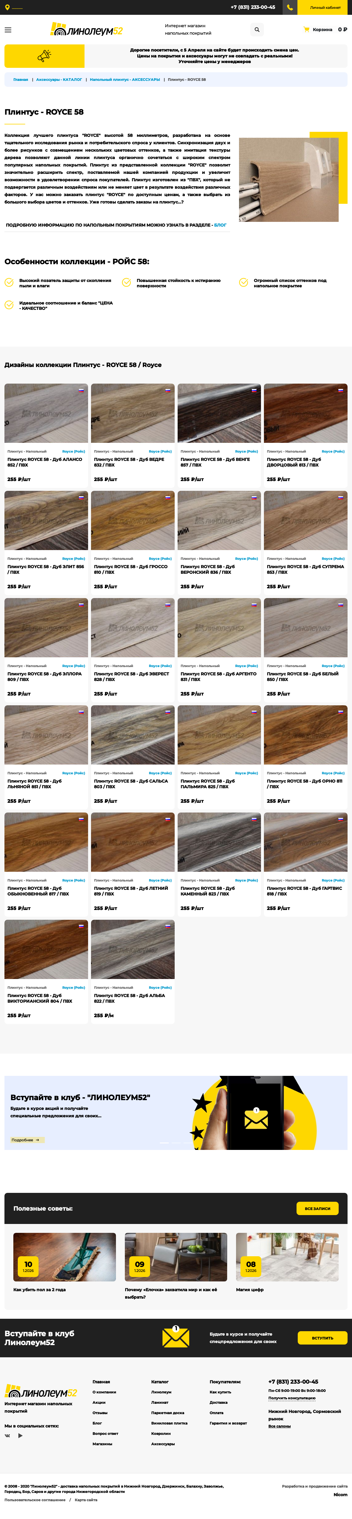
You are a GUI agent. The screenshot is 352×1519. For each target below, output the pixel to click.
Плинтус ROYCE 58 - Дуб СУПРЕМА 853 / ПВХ (305, 569)
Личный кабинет (325, 7)
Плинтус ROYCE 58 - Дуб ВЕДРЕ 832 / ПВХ (129, 462)
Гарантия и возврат (228, 1432)
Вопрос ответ (105, 1442)
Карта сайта (86, 1509)
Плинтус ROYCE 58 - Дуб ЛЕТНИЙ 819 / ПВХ (131, 891)
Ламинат (159, 1411)
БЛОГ (220, 225)
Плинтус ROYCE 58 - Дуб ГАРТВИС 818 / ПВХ (304, 891)
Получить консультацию (292, 1407)
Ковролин (161, 1442)
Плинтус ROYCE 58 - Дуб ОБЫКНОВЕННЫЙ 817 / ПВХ (38, 891)
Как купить (220, 1401)
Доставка (218, 1411)
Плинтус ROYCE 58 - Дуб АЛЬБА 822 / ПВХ (129, 998)
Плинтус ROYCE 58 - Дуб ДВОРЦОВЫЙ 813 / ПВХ (294, 462)
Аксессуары (163, 1453)
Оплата (216, 1421)
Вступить (322, 1347)
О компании (104, 1401)
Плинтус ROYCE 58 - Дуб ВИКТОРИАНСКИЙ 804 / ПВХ (39, 998)
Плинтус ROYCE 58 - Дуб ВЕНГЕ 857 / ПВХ (215, 462)
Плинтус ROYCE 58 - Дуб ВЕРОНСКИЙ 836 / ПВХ (208, 569)
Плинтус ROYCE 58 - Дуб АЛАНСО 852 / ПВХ (44, 462)
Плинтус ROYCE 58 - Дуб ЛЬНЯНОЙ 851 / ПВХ (34, 783)
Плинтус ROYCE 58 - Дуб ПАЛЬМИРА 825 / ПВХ (208, 783)
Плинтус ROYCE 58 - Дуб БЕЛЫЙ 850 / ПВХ (303, 676)
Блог (97, 1432)
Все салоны (279, 1435)
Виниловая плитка (169, 1432)
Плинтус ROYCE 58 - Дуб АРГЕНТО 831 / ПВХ (219, 676)
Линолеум (161, 1401)
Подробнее (21, 1140)
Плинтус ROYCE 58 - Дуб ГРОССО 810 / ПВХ (131, 569)
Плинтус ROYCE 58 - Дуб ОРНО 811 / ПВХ (304, 783)
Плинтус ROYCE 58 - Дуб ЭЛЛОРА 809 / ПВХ (44, 676)
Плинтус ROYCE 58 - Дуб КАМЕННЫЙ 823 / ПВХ (208, 891)
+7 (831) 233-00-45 (253, 7)
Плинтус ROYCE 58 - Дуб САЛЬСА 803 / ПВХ (131, 783)
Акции (99, 1411)
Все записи (317, 1208)
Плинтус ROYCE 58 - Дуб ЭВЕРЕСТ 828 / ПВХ (131, 676)
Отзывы (100, 1421)
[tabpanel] (176, 1113)
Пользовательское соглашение (35, 1509)
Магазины (102, 1453)
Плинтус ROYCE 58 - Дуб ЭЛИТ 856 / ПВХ (45, 569)
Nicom (341, 1503)
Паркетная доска (167, 1421)
